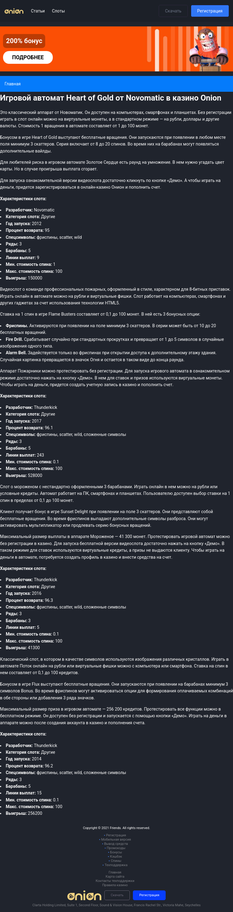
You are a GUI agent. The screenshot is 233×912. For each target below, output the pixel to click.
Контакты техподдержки (115, 881)
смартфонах (210, 296)
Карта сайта (115, 877)
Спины (116, 861)
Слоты (58, 11)
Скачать (173, 11)
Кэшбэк (116, 857)
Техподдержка (116, 865)
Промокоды (116, 848)
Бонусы (116, 852)
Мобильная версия (116, 840)
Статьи (38, 11)
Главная (115, 872)
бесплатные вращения (86, 684)
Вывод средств (116, 844)
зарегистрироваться (55, 187)
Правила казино (115, 885)
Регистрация (210, 11)
